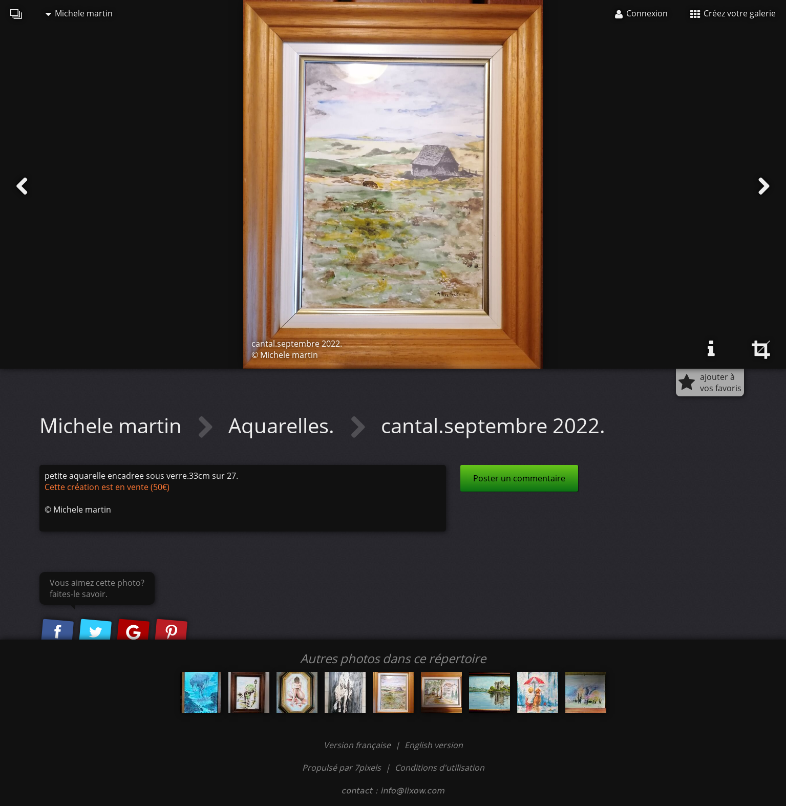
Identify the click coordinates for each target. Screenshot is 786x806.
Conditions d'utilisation (439, 767)
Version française (358, 745)
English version (434, 745)
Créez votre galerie (733, 13)
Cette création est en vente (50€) (107, 487)
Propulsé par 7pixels (341, 767)
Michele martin (79, 13)
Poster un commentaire (519, 478)
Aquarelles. (283, 425)
